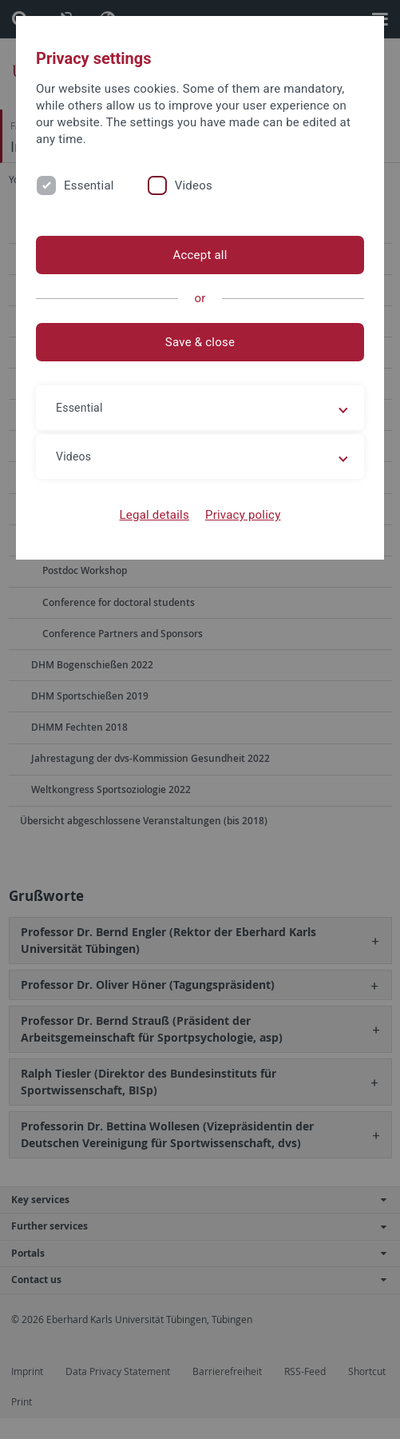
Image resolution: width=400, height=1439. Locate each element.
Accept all (199, 255)
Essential (89, 185)
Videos (193, 185)
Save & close (200, 342)
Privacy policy (243, 515)
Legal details (154, 515)
